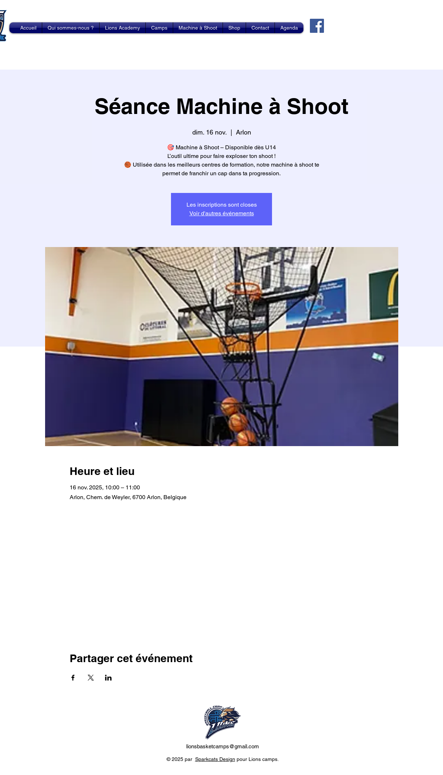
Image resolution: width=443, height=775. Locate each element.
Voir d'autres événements (221, 213)
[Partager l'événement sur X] (90, 678)
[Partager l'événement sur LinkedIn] (108, 678)
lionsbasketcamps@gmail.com (222, 746)
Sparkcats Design (215, 759)
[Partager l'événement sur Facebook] (73, 678)
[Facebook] (317, 26)
